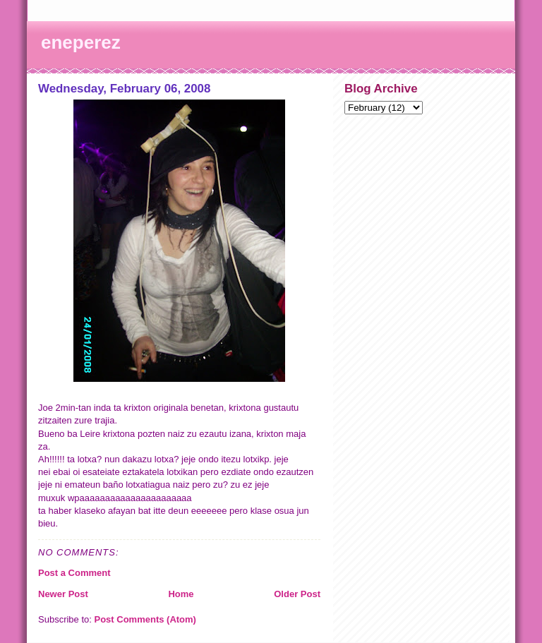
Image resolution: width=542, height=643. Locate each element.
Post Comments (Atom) (145, 619)
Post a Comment (74, 572)
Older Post (297, 594)
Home (180, 594)
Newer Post (63, 594)
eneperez (81, 42)
